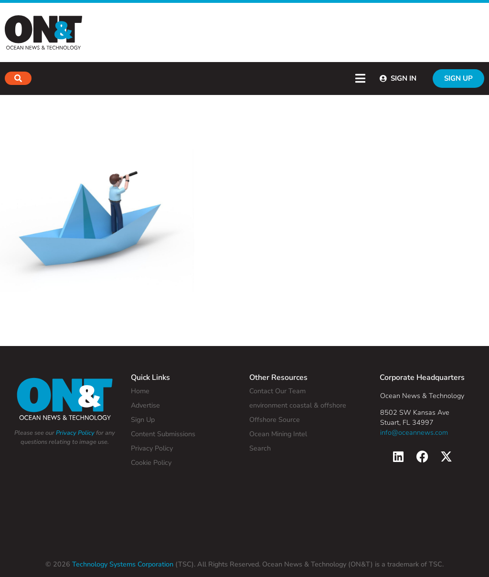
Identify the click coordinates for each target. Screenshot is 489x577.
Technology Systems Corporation (121, 564)
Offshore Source (274, 419)
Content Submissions (163, 434)
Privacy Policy (75, 433)
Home (140, 391)
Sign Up (143, 419)
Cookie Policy (151, 462)
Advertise (145, 405)
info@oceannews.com (414, 432)
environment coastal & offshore (297, 405)
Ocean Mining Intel (278, 434)
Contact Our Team (277, 391)
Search (260, 448)
